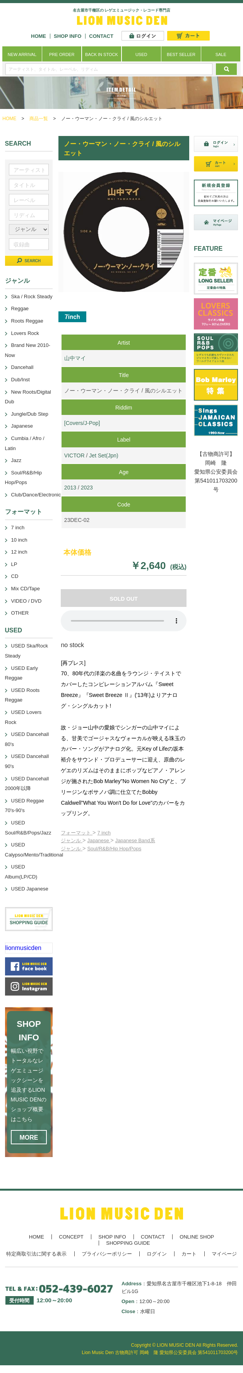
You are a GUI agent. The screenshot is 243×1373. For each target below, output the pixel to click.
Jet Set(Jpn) (103, 455)
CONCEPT (71, 1236)
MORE (28, 1137)
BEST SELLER (181, 54)
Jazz (16, 460)
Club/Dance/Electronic (36, 495)
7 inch (104, 833)
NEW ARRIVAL (22, 54)
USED (141, 54)
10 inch (19, 540)
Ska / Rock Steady (32, 296)
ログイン (157, 1253)
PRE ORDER (61, 54)
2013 (70, 487)
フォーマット (76, 833)
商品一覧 (38, 118)
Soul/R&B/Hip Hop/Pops (114, 848)
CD (15, 576)
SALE (221, 54)
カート (189, 1253)
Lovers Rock (25, 333)
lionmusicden (23, 948)
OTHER (20, 613)
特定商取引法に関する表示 (36, 1253)
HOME (38, 36)
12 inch (19, 552)
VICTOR (74, 455)
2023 (87, 487)
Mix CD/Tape (25, 588)
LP (14, 564)
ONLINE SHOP (197, 1236)
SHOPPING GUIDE (128, 1243)
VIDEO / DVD (26, 601)
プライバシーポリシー (107, 1253)
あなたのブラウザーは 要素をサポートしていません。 (124, 620)
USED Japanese (29, 889)
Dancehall (22, 367)
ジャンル (71, 840)
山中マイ (75, 358)
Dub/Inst (20, 379)
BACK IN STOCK (101, 54)
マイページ (224, 1253)
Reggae (20, 308)
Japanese (98, 840)
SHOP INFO (67, 36)
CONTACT (101, 36)
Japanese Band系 (135, 840)
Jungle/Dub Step (29, 414)
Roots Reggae (27, 321)
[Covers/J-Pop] (82, 423)
